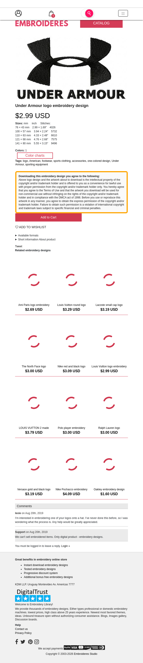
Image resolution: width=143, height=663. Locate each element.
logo (25, 160)
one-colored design (99, 160)
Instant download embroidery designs (46, 565)
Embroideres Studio (85, 653)
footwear (47, 160)
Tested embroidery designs (40, 569)
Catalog (101, 23)
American (35, 160)
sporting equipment (36, 164)
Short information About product (37, 239)
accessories (79, 160)
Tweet (18, 246)
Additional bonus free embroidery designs (48, 577)
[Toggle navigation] (123, 13)
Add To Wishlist (30, 227)
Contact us (21, 629)
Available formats (28, 235)
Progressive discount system (41, 573)
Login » (65, 546)
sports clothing (62, 160)
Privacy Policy (23, 633)
